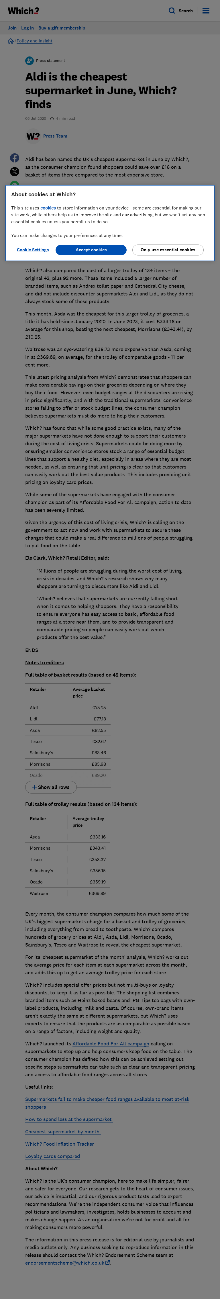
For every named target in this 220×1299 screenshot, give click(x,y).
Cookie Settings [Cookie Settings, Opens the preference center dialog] (33, 250)
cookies (48, 208)
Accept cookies (91, 250)
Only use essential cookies (168, 250)
